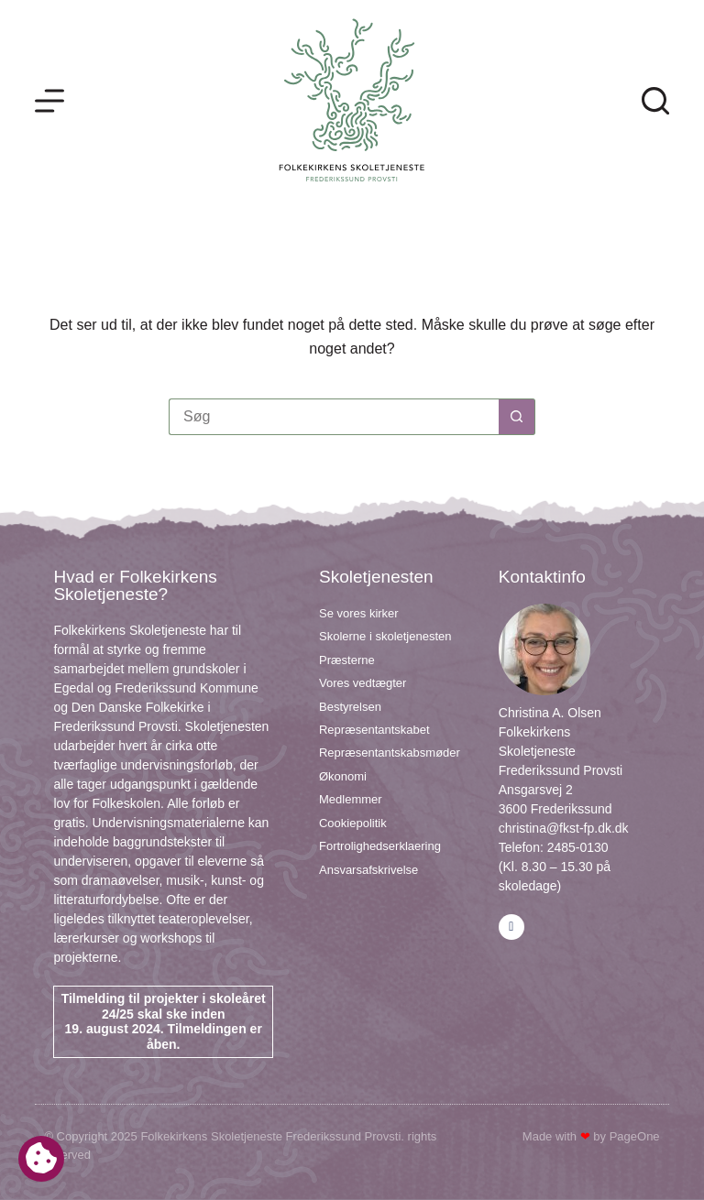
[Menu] (49, 100)
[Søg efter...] (334, 416)
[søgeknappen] (517, 416)
